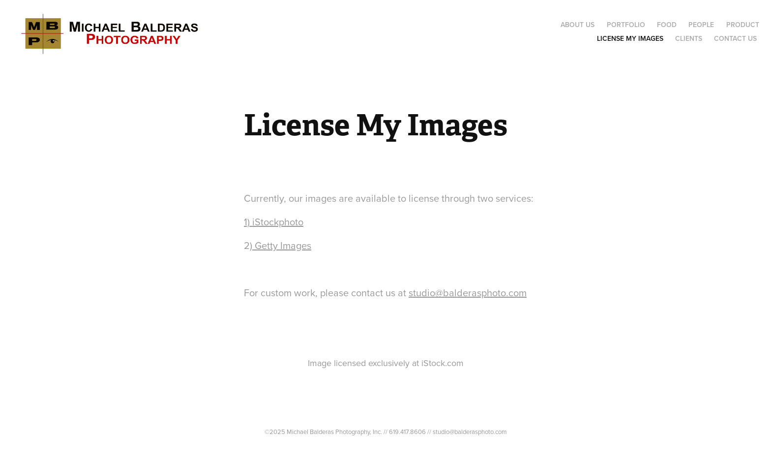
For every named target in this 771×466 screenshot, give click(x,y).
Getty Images (281, 245)
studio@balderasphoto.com (468, 292)
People (701, 25)
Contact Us (735, 38)
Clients (688, 38)
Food (667, 25)
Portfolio (626, 25)
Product (742, 25)
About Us (577, 25)
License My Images (630, 38)
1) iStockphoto (273, 222)
